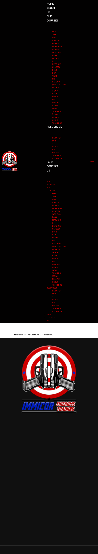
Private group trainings (57, 120)
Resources (54, 126)
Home (50, 3)
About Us (51, 184)
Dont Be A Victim (55, 73)
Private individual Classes (57, 46)
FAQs (50, 162)
